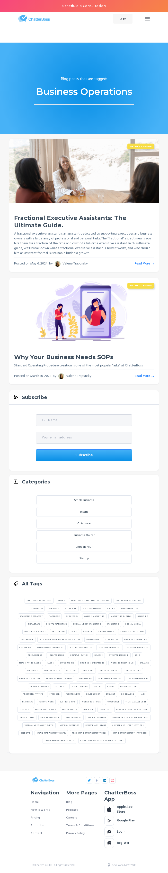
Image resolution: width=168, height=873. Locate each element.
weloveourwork (92, 608)
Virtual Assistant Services (128, 725)
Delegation (93, 639)
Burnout (110, 694)
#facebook (72, 616)
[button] (147, 19)
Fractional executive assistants (90, 600)
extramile (71, 608)
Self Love (71, 670)
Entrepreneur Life (139, 678)
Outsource (84, 523)
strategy (54, 608)
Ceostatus (25, 647)
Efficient (105, 709)
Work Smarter (79, 686)
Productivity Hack (45, 709)
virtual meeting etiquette (39, 725)
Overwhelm (36, 608)
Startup (84, 558)
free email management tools (89, 733)
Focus (110, 686)
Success (24, 709)
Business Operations (92, 663)
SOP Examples (74, 717)
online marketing (94, 616)
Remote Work (46, 701)
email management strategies (130, 733)
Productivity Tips (33, 694)
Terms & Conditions (80, 825)
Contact (36, 833)
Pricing (35, 817)
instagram (33, 624)
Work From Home (91, 701)
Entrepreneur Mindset (110, 678)
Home (35, 802)
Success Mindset (110, 670)
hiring (61, 600)
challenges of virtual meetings (130, 717)
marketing (113, 624)
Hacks (50, 663)
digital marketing (56, 624)
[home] (58, 18)
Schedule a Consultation (84, 6)
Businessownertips (135, 639)
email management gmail (51, 733)
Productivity (69, 709)
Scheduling (127, 694)
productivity (27, 717)
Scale (74, 631)
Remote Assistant (96, 725)
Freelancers (35, 655)
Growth (87, 631)
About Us (37, 825)
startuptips (111, 639)
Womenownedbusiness (50, 647)
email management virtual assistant (102, 740)
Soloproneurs (56, 655)
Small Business (84, 500)
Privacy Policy (75, 833)
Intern (84, 511)
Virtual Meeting (97, 717)
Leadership (27, 639)
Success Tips (133, 670)
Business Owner (84, 535)
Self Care (88, 670)
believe (99, 655)
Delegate (26, 733)
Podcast (72, 810)
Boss (137, 655)
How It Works (40, 810)
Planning (27, 701)
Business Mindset (29, 678)
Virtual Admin (106, 631)
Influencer (58, 631)
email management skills (59, 740)
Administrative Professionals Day (60, 639)
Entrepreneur (141, 146)
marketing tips (129, 608)
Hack (142, 694)
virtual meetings (70, 725)
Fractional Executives (129, 600)
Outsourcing (67, 663)
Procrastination (50, 717)
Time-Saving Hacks (30, 663)
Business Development (59, 678)
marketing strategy (31, 616)
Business (60, 686)
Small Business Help (132, 631)
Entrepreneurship (119, 655)
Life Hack (88, 709)
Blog (69, 802)
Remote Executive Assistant (132, 709)
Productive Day (129, 686)
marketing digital (121, 616)
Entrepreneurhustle (138, 647)
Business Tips (68, 701)
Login (123, 19)
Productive (113, 701)
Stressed (54, 694)
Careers (71, 817)
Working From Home (122, 663)
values (111, 608)
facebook (54, 616)
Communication (79, 655)
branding (143, 616)
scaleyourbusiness (109, 647)
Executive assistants (39, 600)
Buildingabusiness (35, 631)
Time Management (136, 701)
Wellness (32, 670)
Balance (144, 663)
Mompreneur (73, 694)
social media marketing (87, 624)
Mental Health (52, 670)
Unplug (97, 686)
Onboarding (85, 678)
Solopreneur (93, 694)
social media (133, 624)
